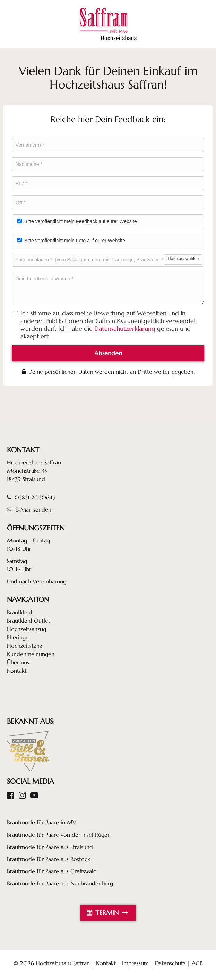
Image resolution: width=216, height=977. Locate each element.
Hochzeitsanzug (26, 628)
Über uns (18, 662)
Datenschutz (170, 963)
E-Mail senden (29, 509)
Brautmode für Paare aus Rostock (48, 859)
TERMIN (108, 913)
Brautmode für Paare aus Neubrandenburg (60, 883)
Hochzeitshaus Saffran (63, 963)
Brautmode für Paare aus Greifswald (52, 871)
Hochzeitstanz (24, 645)
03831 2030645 (31, 497)
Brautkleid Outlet (28, 620)
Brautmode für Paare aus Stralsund (50, 846)
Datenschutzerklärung (124, 328)
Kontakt (17, 670)
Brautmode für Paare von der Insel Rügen (59, 834)
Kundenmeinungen (30, 653)
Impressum (135, 963)
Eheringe (18, 637)
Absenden (108, 353)
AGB (197, 963)
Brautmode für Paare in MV (41, 822)
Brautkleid (19, 612)
